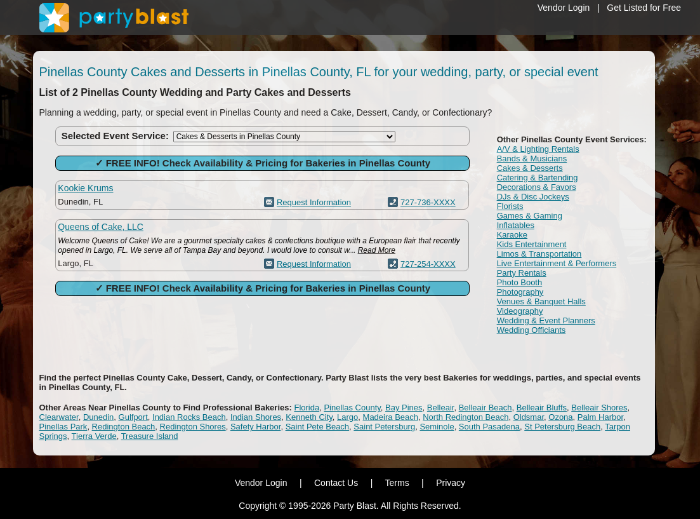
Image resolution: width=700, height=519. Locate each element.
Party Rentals (521, 273)
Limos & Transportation (539, 254)
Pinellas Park (63, 426)
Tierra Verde (94, 436)
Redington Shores (193, 426)
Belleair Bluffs (542, 407)
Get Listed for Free (644, 8)
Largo (347, 417)
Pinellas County (352, 407)
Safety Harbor (255, 426)
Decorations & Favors (536, 187)
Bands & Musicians (532, 158)
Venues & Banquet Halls (541, 301)
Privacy (450, 483)
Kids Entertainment (532, 244)
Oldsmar (528, 417)
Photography (520, 292)
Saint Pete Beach (317, 426)
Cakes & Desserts (530, 168)
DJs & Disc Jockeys (533, 196)
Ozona (560, 417)
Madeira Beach (390, 417)
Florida (306, 407)
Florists (510, 206)
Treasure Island (149, 436)
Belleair (440, 407)
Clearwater (59, 417)
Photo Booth (520, 282)
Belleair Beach (485, 407)
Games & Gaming (529, 215)
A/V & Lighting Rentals (538, 149)
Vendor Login (564, 8)
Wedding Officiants (531, 330)
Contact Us (336, 483)
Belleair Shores (599, 407)
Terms (397, 483)
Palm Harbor (600, 417)
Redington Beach (123, 426)
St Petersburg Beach (562, 426)
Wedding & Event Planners (546, 320)
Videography (520, 311)
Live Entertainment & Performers (557, 263)
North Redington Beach (465, 417)
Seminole (436, 426)
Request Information (314, 202)
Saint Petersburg (384, 426)
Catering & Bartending (537, 177)
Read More (376, 250)
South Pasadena (489, 426)
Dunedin (98, 417)
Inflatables (515, 225)
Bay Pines (404, 407)
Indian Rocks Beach (189, 417)
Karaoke (512, 234)
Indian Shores (255, 417)
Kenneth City (309, 417)
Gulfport (133, 417)
